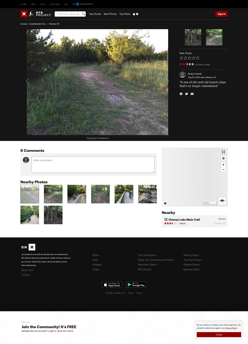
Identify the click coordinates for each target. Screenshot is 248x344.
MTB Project (144, 269)
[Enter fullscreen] (223, 152)
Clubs (96, 269)
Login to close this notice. (61, 331)
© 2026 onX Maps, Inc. (116, 293)
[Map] (194, 177)
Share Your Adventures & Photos (156, 259)
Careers (25, 274)
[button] (181, 93)
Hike (42, 4)
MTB (34, 4)
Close (219, 334)
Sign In (221, 13)
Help (95, 259)
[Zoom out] (223, 169)
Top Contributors (147, 255)
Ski (66, 4)
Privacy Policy (231, 328)
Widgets (97, 264)
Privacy (139, 293)
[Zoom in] (223, 164)
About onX (27, 270)
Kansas (23, 23)
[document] (219, 330)
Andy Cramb (195, 73)
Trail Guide (95, 13)
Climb (23, 4)
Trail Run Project (193, 259)
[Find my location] (223, 158)
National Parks (192, 269)
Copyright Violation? (97, 138)
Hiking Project (191, 255)
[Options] (222, 201)
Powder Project (192, 264)
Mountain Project (147, 264)
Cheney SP (54, 23)
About (96, 255)
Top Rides (124, 13)
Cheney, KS (210, 77)
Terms (131, 293)
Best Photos (110, 13)
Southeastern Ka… (38, 23)
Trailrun (55, 4)
